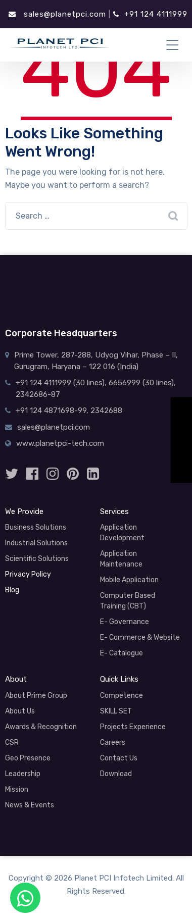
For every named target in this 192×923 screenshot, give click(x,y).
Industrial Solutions (36, 543)
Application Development (122, 532)
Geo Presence (28, 758)
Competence (121, 695)
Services (114, 511)
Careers (112, 742)
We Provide (24, 511)
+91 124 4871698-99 (51, 410)
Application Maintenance (121, 559)
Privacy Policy (28, 574)
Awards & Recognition (41, 727)
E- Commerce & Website (140, 637)
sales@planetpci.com (57, 14)
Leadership (22, 774)
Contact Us (118, 758)
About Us (20, 711)
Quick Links (119, 679)
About (16, 679)
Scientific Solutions (37, 558)
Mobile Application (129, 580)
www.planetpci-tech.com (60, 443)
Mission (16, 789)
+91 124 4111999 (150, 14)
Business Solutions (35, 527)
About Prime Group (36, 695)
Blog (12, 590)
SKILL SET (116, 711)
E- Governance (124, 622)
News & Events (29, 805)
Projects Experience (133, 727)
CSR (12, 742)
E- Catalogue (121, 653)
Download (116, 774)
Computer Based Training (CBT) (127, 600)
